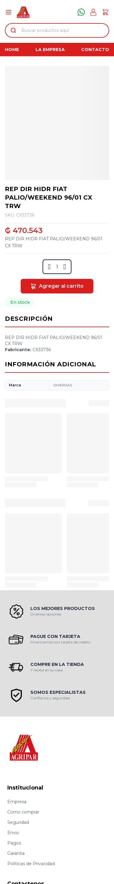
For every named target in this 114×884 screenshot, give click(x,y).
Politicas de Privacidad (31, 863)
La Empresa (50, 49)
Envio (13, 832)
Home (12, 49)
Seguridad (18, 822)
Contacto (95, 49)
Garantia (16, 853)
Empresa (16, 801)
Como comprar (23, 812)
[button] (49, 266)
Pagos (14, 843)
